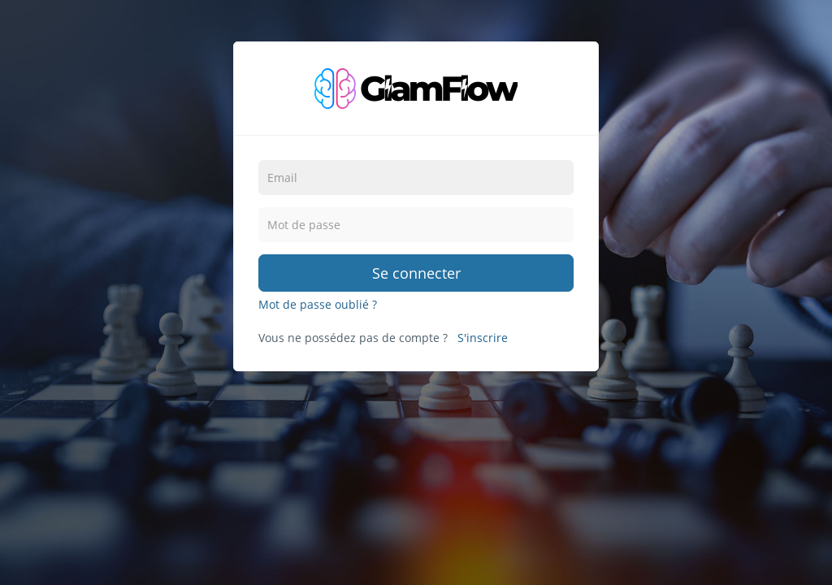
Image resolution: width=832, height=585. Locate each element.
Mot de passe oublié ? (317, 304)
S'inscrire (482, 337)
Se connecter (416, 273)
